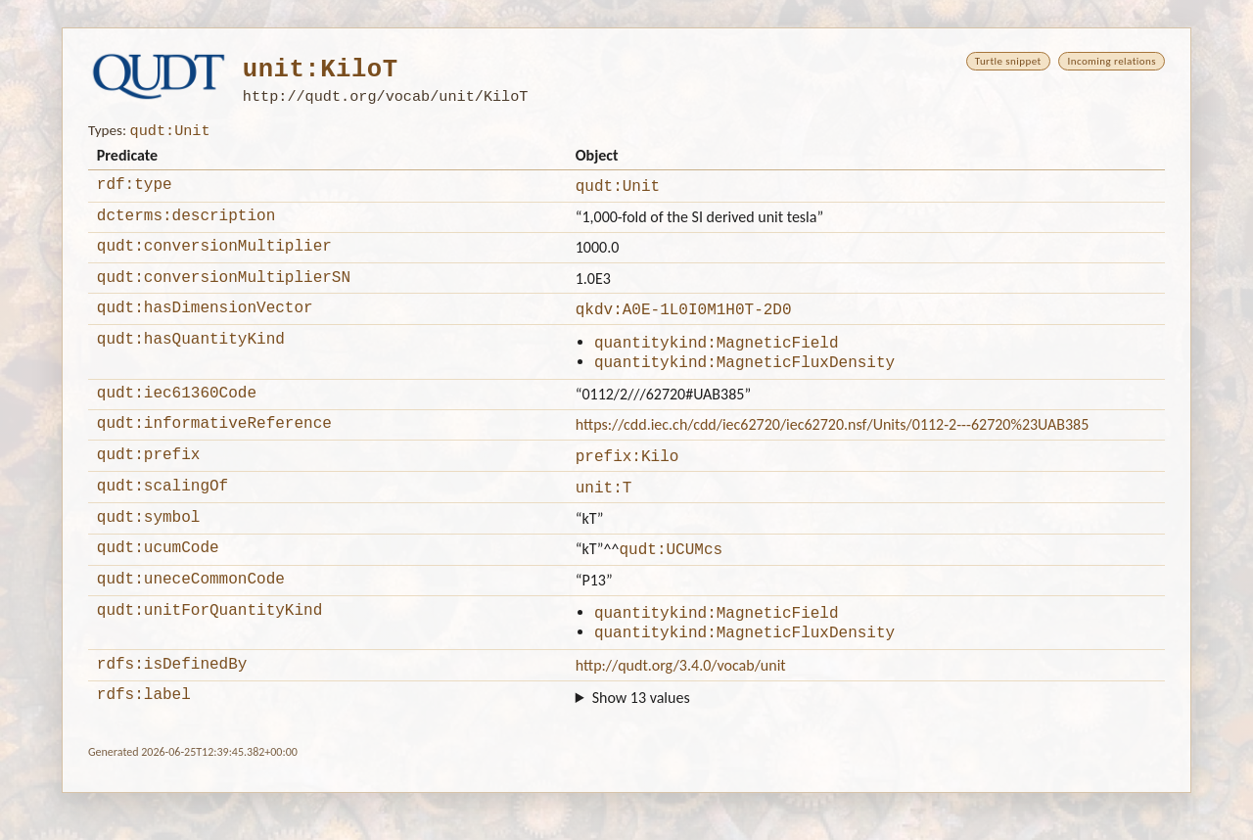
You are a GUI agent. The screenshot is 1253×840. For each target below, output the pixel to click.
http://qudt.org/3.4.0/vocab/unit (681, 709)
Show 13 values (641, 744)
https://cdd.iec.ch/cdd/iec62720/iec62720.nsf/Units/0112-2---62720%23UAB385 (833, 450)
